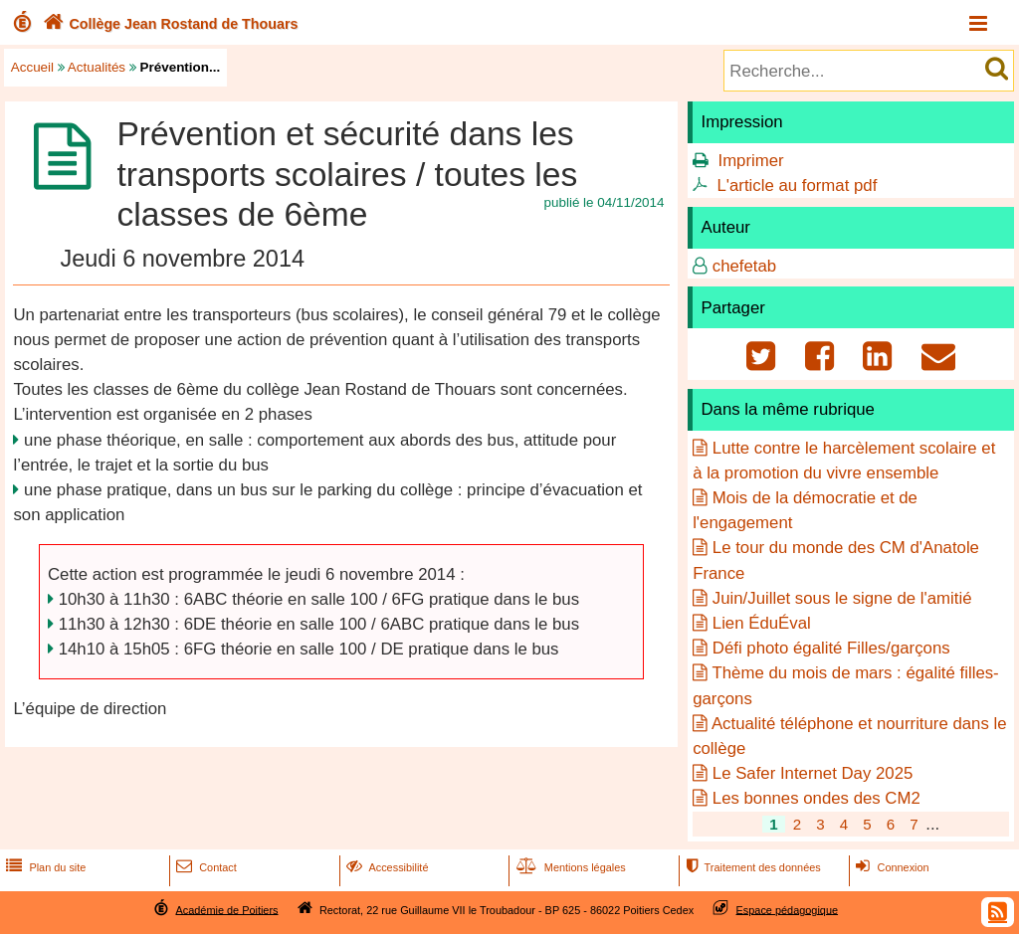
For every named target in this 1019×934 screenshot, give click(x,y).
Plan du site (44, 867)
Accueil (32, 67)
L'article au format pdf (796, 185)
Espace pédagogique (787, 909)
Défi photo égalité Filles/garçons (831, 648)
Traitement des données (751, 867)
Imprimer (750, 160)
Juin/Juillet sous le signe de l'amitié (842, 598)
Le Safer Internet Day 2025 (813, 773)
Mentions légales (569, 867)
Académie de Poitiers (226, 909)
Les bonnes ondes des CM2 (816, 798)
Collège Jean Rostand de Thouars (169, 24)
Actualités (96, 67)
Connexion (890, 867)
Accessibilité (385, 867)
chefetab (744, 266)
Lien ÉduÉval (762, 623)
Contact (204, 867)
